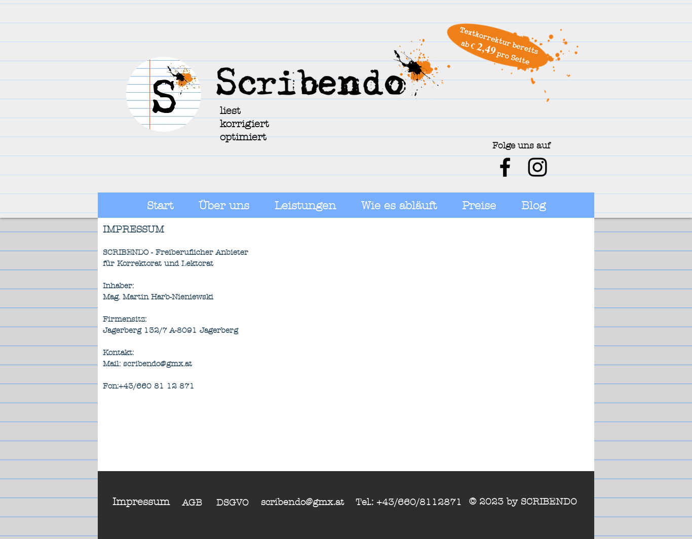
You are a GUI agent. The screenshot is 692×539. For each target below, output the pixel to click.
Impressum (141, 502)
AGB (192, 502)
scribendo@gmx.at (302, 502)
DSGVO (232, 502)
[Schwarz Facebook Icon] (505, 167)
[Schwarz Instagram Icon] (537, 167)
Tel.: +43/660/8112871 (409, 502)
